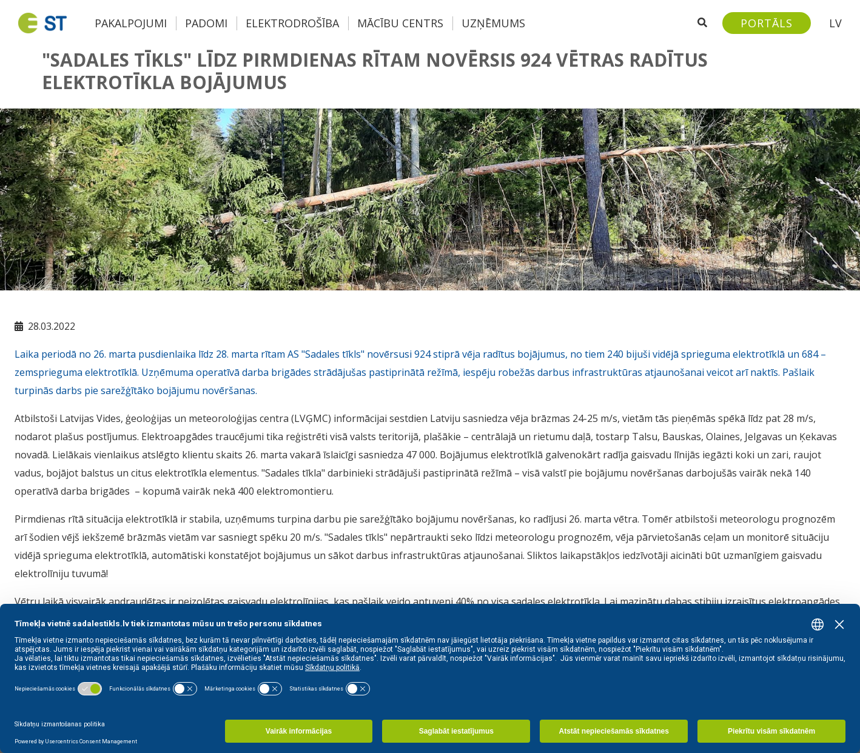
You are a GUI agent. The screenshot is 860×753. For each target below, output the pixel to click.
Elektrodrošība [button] (292, 23)
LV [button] (835, 23)
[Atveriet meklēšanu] (702, 23)
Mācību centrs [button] (400, 23)
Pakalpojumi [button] (131, 23)
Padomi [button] (206, 23)
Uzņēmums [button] (493, 23)
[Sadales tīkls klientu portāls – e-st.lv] (766, 23)
